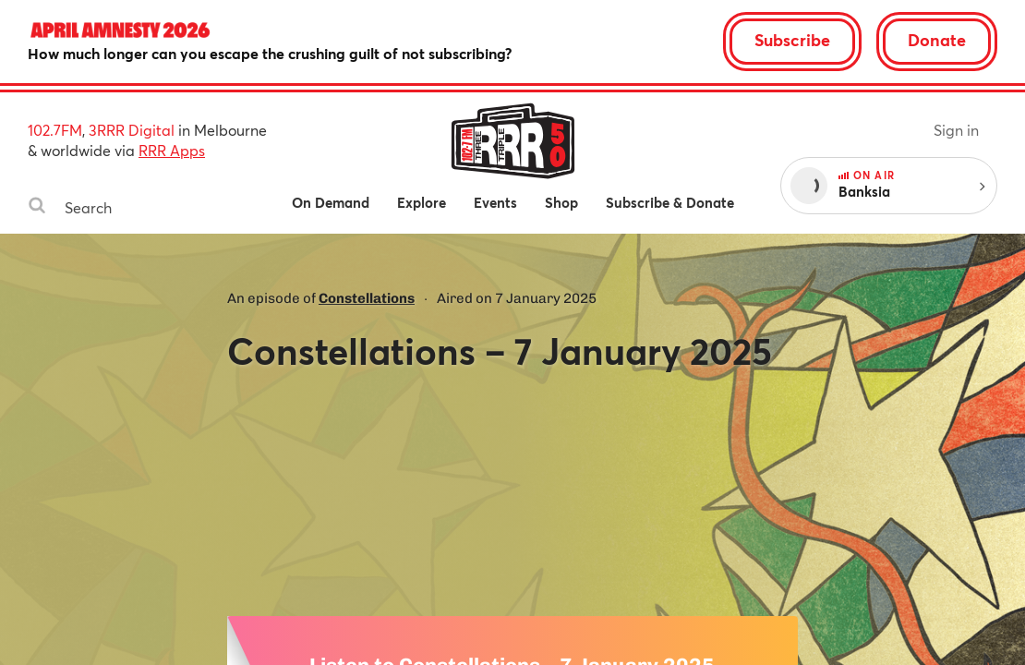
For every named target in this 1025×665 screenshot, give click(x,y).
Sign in (956, 129)
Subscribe (792, 40)
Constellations (367, 298)
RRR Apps (172, 150)
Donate (937, 40)
